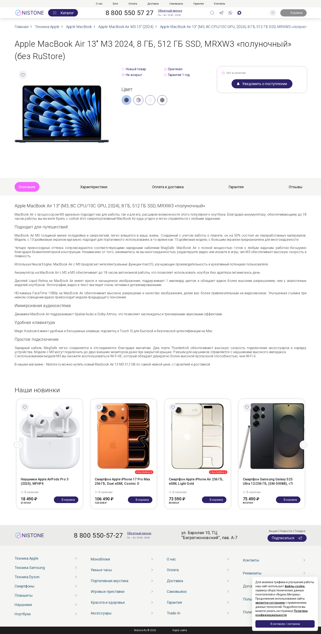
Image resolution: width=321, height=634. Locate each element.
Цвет (127, 89)
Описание (27, 187)
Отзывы (295, 187)
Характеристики (93, 187)
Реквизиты (252, 573)
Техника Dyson (27, 577)
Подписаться (287, 538)
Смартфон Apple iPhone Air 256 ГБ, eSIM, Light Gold (196, 481)
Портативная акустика (109, 581)
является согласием (270, 602)
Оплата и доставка (168, 187)
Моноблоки (100, 559)
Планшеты (24, 595)
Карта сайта (180, 630)
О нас (99, 3)
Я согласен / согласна (285, 624)
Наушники (23, 604)
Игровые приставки (107, 591)
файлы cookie (295, 586)
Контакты (219, 3)
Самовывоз (176, 3)
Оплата (133, 3)
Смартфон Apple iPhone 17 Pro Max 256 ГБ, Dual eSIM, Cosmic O (122, 481)
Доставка (153, 3)
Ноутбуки (23, 614)
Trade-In (173, 613)
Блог (115, 3)
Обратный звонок (170, 10)
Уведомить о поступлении (262, 84)
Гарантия (198, 3)
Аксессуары (101, 613)
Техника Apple (26, 558)
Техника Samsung (30, 567)
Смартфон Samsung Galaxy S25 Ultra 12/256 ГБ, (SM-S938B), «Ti (268, 481)
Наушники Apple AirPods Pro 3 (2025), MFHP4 (44, 481)
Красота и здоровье (108, 602)
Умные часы (101, 570)
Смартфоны (25, 586)
